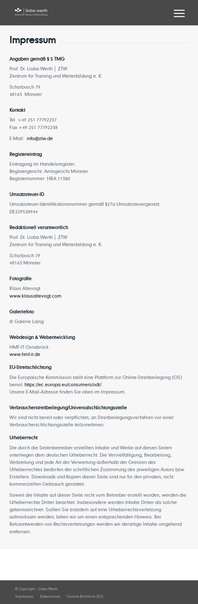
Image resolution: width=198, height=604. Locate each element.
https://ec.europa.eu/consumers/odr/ (63, 385)
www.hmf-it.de (24, 354)
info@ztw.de (40, 138)
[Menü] (174, 13)
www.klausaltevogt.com (35, 296)
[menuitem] (174, 13)
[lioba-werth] (82, 12)
